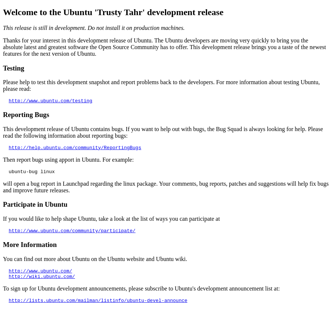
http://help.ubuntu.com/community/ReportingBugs (75, 149)
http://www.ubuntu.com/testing (50, 101)
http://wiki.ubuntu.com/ (42, 282)
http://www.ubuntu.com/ (40, 276)
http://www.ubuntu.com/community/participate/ (72, 234)
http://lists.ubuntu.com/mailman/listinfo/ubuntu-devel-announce (98, 308)
